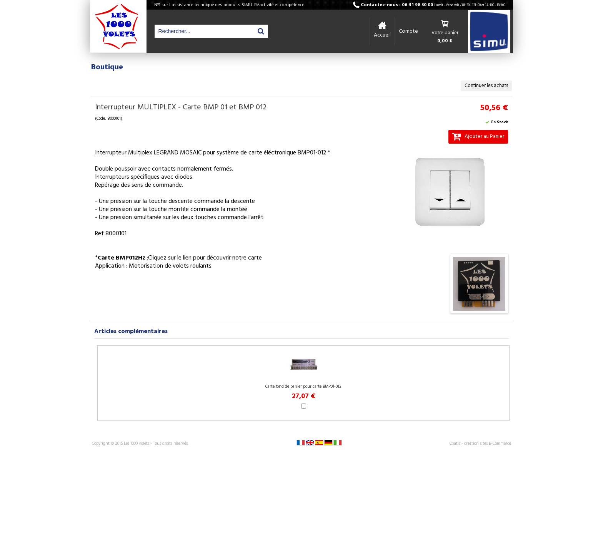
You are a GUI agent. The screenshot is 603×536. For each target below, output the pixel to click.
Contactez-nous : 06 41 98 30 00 (433, 5)
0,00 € (445, 41)
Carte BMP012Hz (122, 258)
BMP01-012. (313, 153)
